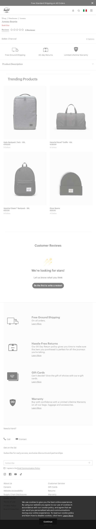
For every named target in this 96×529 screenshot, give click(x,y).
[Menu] (91, 10)
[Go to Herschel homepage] (7, 10)
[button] (73, 10)
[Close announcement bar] (92, 3)
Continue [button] (48, 521)
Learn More (68, 515)
